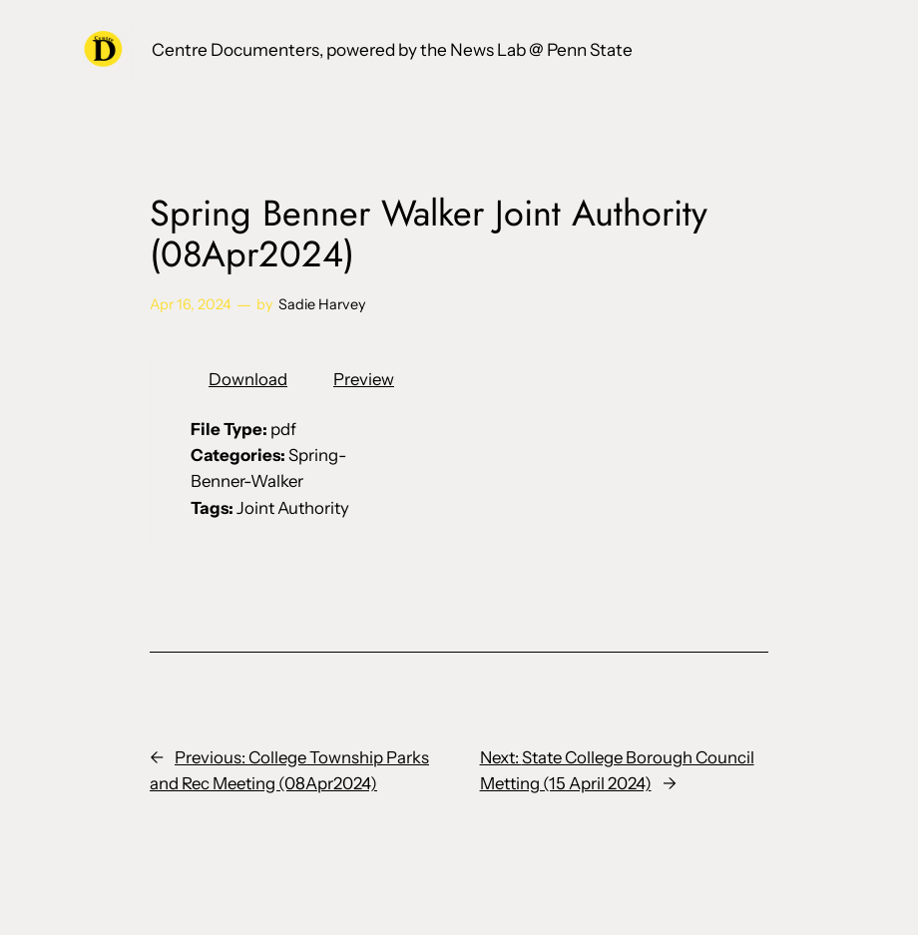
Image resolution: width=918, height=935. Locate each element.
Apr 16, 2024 (190, 304)
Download (248, 379)
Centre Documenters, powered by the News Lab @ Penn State (392, 49)
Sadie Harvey (322, 304)
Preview (363, 379)
